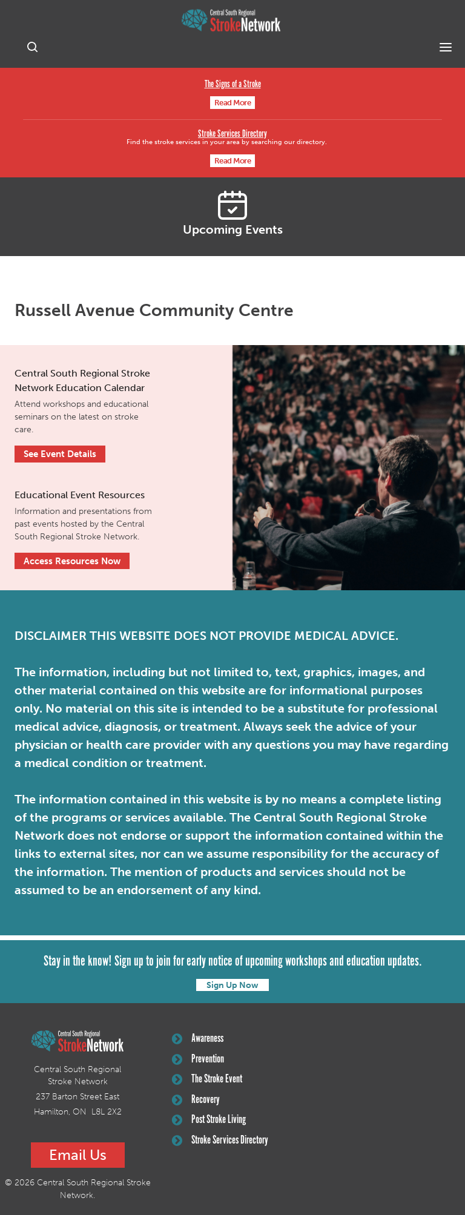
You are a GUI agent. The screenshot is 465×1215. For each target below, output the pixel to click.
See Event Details (60, 454)
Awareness (197, 1039)
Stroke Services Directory (232, 134)
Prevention (198, 1059)
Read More (232, 102)
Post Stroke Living (209, 1120)
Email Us (78, 1155)
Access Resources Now (72, 561)
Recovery (196, 1100)
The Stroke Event (207, 1079)
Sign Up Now (232, 985)
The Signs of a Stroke (233, 84)
